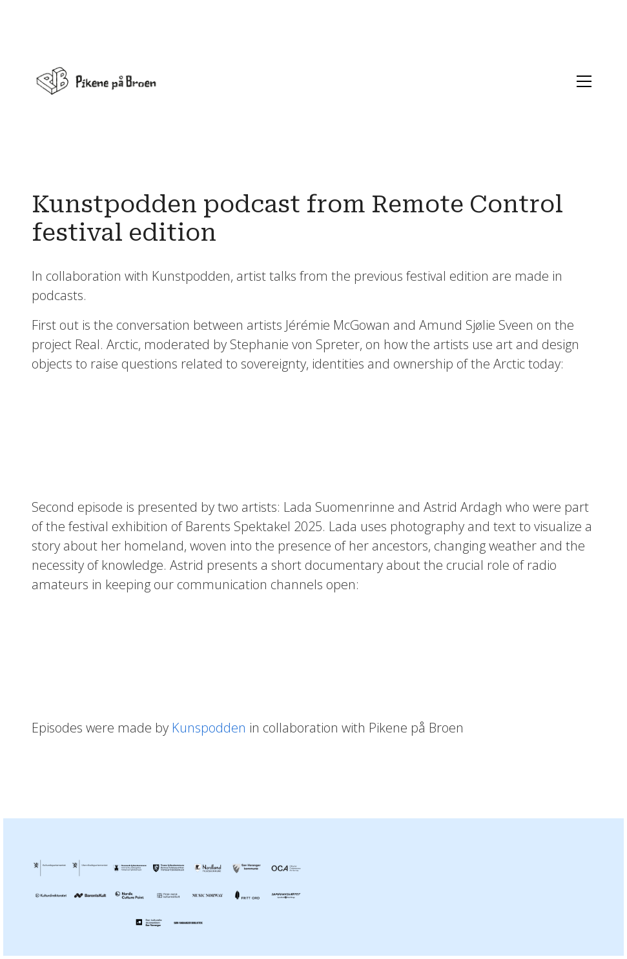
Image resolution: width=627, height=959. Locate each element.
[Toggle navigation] (580, 81)
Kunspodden (209, 727)
